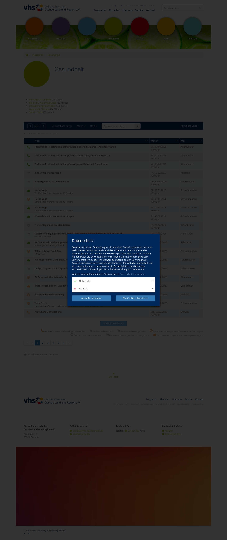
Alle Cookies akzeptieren (135, 298)
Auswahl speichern (91, 298)
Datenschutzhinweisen (132, 274)
